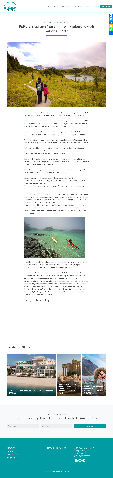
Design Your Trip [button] (65, 6)
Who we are (11, 448)
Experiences (78, 6)
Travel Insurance (12, 455)
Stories (87, 6)
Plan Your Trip (106, 6)
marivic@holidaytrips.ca (83, 456)
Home (49, 6)
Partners (96, 6)
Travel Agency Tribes (66, 471)
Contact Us (10, 451)
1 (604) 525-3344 (81, 453)
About (55, 6)
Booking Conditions (13, 458)
